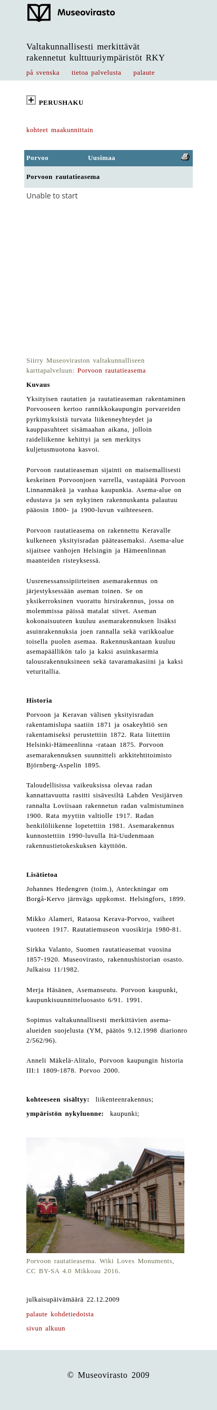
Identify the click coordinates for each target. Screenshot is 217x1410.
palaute (144, 72)
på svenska (43, 72)
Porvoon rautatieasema (111, 370)
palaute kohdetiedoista (60, 1314)
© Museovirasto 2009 (108, 1375)
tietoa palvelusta (96, 72)
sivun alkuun (45, 1328)
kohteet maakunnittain (59, 130)
